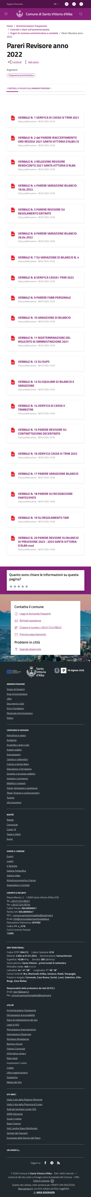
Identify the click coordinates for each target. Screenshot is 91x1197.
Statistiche (12, 1077)
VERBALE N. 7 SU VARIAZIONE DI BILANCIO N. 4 (48, 257)
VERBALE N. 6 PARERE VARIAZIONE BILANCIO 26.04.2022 (47, 235)
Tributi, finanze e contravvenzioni (23, 793)
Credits (10, 1068)
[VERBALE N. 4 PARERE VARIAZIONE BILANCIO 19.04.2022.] (13, 186)
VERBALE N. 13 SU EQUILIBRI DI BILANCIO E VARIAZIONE (46, 383)
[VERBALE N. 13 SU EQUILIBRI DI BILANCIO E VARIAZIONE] (13, 382)
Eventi (10, 856)
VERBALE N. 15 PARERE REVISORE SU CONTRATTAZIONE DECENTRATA (42, 431)
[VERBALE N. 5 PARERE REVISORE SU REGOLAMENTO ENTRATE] (13, 210)
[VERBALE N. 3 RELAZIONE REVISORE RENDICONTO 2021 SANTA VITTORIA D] (13, 162)
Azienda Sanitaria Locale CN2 (21, 1109)
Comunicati (12, 824)
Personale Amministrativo (20, 713)
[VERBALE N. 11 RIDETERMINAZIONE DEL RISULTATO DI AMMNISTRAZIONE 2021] (13, 338)
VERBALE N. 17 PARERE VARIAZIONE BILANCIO (48, 473)
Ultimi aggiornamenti (17, 1072)
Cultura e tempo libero (18, 764)
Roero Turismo (14, 1123)
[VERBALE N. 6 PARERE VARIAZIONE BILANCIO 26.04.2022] (13, 234)
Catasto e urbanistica (17, 759)
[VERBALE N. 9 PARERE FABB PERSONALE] (13, 298)
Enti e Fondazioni (15, 708)
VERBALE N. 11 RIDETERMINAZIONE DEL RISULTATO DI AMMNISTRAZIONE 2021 (44, 339)
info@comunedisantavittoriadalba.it (31, 919)
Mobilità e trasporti (16, 783)
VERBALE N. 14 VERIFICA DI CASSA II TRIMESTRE (41, 407)
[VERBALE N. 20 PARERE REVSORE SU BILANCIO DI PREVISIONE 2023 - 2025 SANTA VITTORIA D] (13, 538)
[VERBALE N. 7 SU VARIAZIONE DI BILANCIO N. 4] (13, 257)
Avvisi (10, 839)
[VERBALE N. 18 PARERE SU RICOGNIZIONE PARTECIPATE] (13, 494)
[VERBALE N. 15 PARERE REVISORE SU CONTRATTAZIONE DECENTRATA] (13, 430)
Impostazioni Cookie (17, 1063)
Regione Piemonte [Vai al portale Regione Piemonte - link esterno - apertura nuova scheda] (15, 4)
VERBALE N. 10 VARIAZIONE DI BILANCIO (44, 317)
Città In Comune (41, 1180)
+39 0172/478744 (20, 904)
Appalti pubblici (14, 749)
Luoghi (10, 861)
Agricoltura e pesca (16, 735)
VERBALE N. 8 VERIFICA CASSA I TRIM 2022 (46, 277)
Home (10, 26)
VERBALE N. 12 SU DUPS (33, 361)
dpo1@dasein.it (21, 991)
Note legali (12, 1058)
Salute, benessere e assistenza (22, 788)
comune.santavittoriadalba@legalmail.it (33, 915)
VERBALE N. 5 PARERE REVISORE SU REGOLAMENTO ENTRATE (41, 211)
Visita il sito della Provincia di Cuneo (24, 1104)
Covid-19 (11, 829)
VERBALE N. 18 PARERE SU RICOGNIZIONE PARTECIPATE (45, 495)
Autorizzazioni (14, 754)
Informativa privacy (16, 1053)
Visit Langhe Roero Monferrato (22, 1128)
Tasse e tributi (14, 834)
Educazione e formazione (19, 769)
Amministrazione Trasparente (31, 26)
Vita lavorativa (14, 802)
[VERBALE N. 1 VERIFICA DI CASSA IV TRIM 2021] (13, 118)
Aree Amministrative (17, 694)
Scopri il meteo (14, 1118)
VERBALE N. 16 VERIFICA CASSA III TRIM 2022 (47, 453)
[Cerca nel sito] (80, 14)
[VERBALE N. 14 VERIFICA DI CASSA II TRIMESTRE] (13, 406)
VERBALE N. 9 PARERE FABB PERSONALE (44, 297)
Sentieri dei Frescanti (17, 1133)
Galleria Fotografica (16, 870)
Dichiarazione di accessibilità (21, 1015)
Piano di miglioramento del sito (22, 1020)
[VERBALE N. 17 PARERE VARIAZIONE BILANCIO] (13, 474)
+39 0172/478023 (20, 901)
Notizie (10, 820)
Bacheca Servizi (14, 1044)
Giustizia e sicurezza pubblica (21, 773)
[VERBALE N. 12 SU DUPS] (13, 362)
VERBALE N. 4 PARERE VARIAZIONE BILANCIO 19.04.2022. (47, 187)
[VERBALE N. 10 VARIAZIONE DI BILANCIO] (13, 318)
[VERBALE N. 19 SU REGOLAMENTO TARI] (13, 518)
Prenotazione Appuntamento (21, 1029)
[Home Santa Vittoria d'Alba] (43, 14)
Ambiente (12, 740)
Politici (10, 718)
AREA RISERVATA (44, 1192)
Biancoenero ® (25, 1188)
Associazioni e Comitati (18, 885)
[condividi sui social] (14, 62)
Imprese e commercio (17, 778)
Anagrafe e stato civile (18, 745)
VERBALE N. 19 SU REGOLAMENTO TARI (43, 517)
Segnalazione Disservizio (19, 1034)
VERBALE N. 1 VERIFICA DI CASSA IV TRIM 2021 (48, 117)
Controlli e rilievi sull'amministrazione (29, 29)
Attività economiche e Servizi (21, 880)
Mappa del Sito (14, 1082)
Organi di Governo (16, 689)
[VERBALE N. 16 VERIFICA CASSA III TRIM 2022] (13, 454)
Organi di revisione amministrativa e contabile (34, 33)
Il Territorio (12, 866)
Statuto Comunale (16, 1048)
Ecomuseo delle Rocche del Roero (23, 1138)
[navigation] (6, 14)
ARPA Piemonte (15, 1114)
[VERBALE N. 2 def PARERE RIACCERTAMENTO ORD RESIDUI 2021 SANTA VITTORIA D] (13, 138)
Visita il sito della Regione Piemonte (24, 1099)
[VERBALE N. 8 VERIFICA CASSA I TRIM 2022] (13, 278)
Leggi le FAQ (13, 1024)
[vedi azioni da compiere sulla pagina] (31, 62)
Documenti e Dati (15, 703)
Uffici (9, 699)
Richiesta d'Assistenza (18, 1039)
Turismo (10, 797)
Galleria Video (13, 875)
